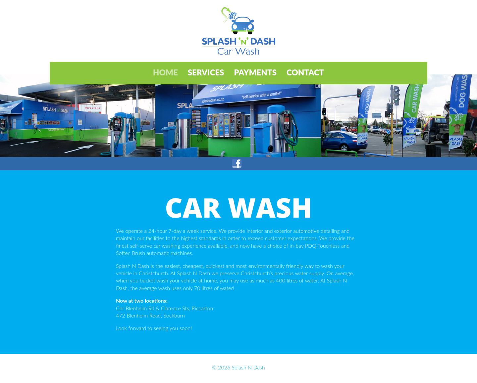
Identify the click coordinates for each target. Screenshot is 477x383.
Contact (305, 72)
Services (206, 72)
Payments (255, 72)
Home (165, 72)
